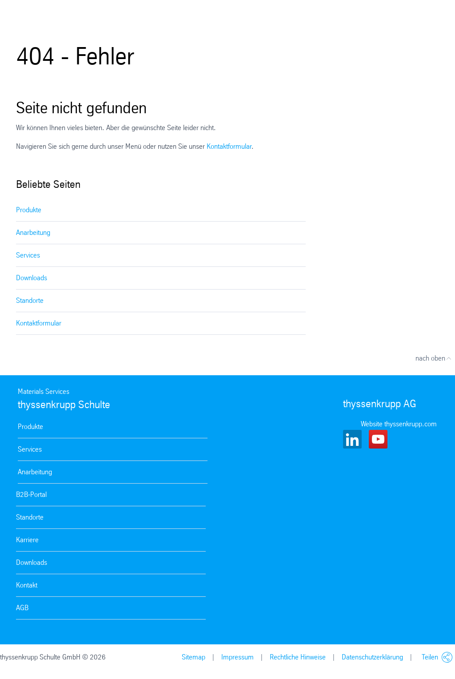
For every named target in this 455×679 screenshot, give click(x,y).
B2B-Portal (31, 494)
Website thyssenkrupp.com (399, 424)
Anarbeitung (33, 232)
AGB (22, 608)
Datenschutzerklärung (372, 657)
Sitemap (193, 657)
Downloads (31, 278)
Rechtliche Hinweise (298, 657)
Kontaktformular (229, 146)
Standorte (30, 300)
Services (28, 255)
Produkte (28, 210)
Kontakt (26, 585)
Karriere (27, 540)
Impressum (237, 657)
